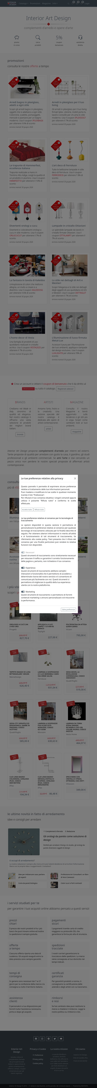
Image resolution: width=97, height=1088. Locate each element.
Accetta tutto (27, 509)
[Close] (75, 478)
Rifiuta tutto (39, 509)
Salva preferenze (68, 609)
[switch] (23, 568)
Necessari (30, 552)
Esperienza (30, 568)
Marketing (30, 591)
